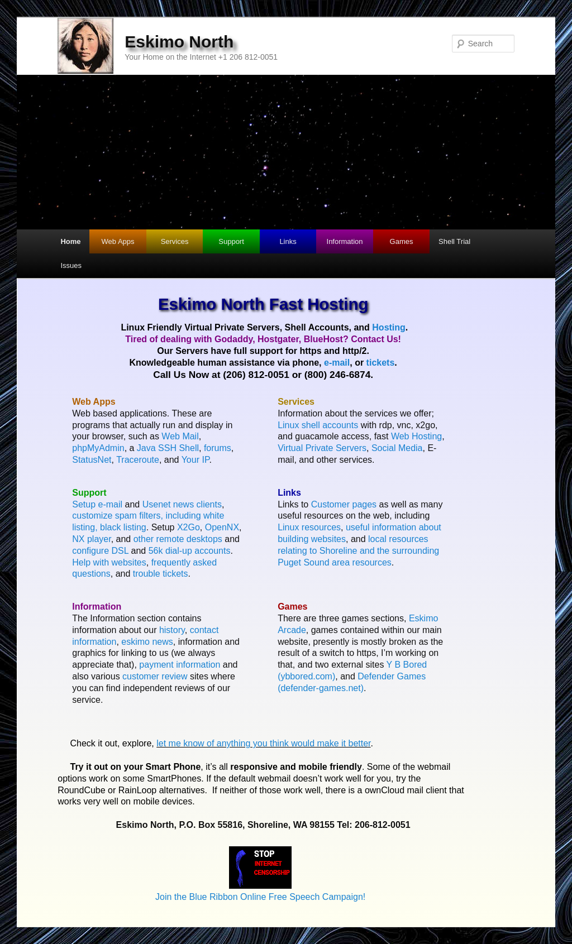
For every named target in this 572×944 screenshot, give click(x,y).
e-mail (337, 362)
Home (70, 241)
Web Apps (118, 241)
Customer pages (343, 504)
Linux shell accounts (318, 425)
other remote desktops (178, 539)
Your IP (195, 459)
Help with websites (109, 562)
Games (401, 241)
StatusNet (91, 459)
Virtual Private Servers (322, 448)
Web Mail (179, 436)
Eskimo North (179, 41)
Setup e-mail (97, 504)
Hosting (389, 327)
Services (175, 241)
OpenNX (222, 527)
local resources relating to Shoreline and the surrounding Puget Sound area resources (358, 550)
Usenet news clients (182, 504)
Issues (71, 265)
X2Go (188, 527)
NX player (91, 539)
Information (345, 241)
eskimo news (147, 641)
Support (231, 241)
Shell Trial (454, 241)
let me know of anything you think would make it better (263, 743)
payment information (179, 664)
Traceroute (137, 459)
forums (217, 448)
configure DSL (100, 550)
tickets (380, 362)
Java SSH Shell (168, 448)
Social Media (397, 448)
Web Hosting (416, 436)
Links (287, 241)
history (172, 630)
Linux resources (309, 527)
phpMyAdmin (98, 448)
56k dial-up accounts (190, 550)
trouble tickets (160, 573)
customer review (154, 676)
